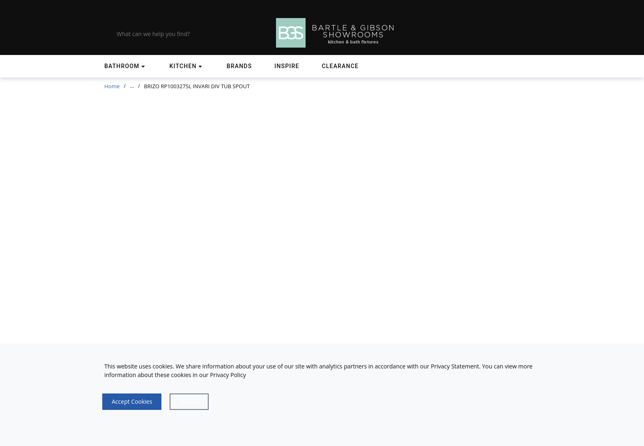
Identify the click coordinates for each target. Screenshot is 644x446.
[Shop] (125, 66)
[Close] (189, 401)
